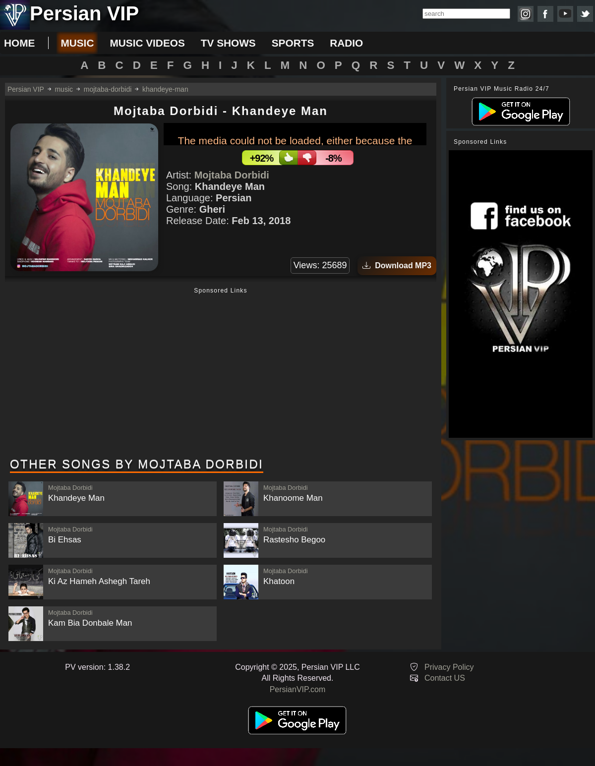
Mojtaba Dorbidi (231, 175)
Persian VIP (25, 89)
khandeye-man (165, 89)
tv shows (228, 43)
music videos (147, 43)
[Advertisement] (220, 373)
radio (346, 43)
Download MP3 (396, 265)
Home (19, 43)
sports (293, 43)
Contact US (444, 678)
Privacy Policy (449, 667)
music (77, 43)
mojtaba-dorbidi (108, 89)
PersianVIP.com (298, 689)
